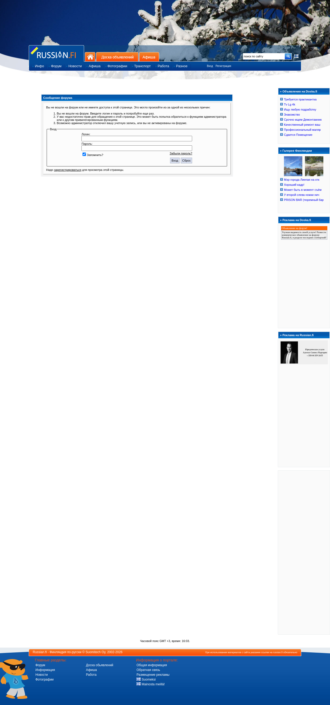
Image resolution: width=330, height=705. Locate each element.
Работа (91, 675)
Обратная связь (148, 670)
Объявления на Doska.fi (299, 91)
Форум (40, 665)
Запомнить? (92, 155)
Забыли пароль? (181, 153)
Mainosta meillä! (151, 684)
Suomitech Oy (95, 652)
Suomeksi (146, 679)
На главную (90, 56)
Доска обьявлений (99, 665)
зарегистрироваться (67, 169)
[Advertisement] (304, 552)
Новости (41, 675)
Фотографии (44, 679)
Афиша (149, 56)
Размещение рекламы (153, 675)
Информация (45, 670)
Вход (210, 66)
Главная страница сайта (56, 53)
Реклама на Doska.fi (296, 220)
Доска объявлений (117, 56)
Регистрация (223, 66)
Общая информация (152, 665)
